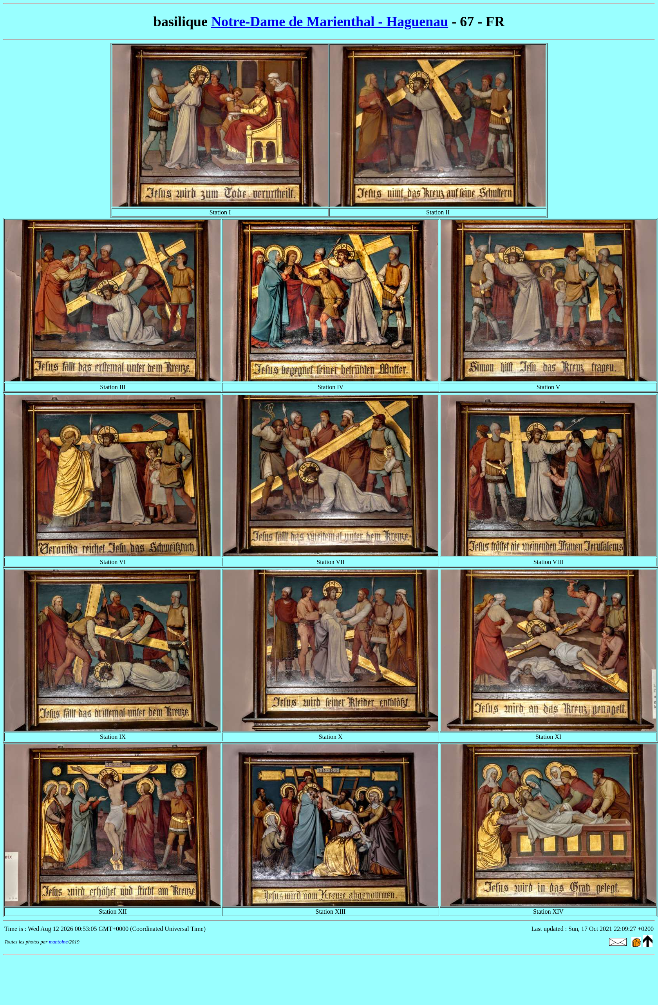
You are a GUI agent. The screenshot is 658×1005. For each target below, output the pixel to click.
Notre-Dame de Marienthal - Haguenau (329, 21)
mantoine (58, 942)
